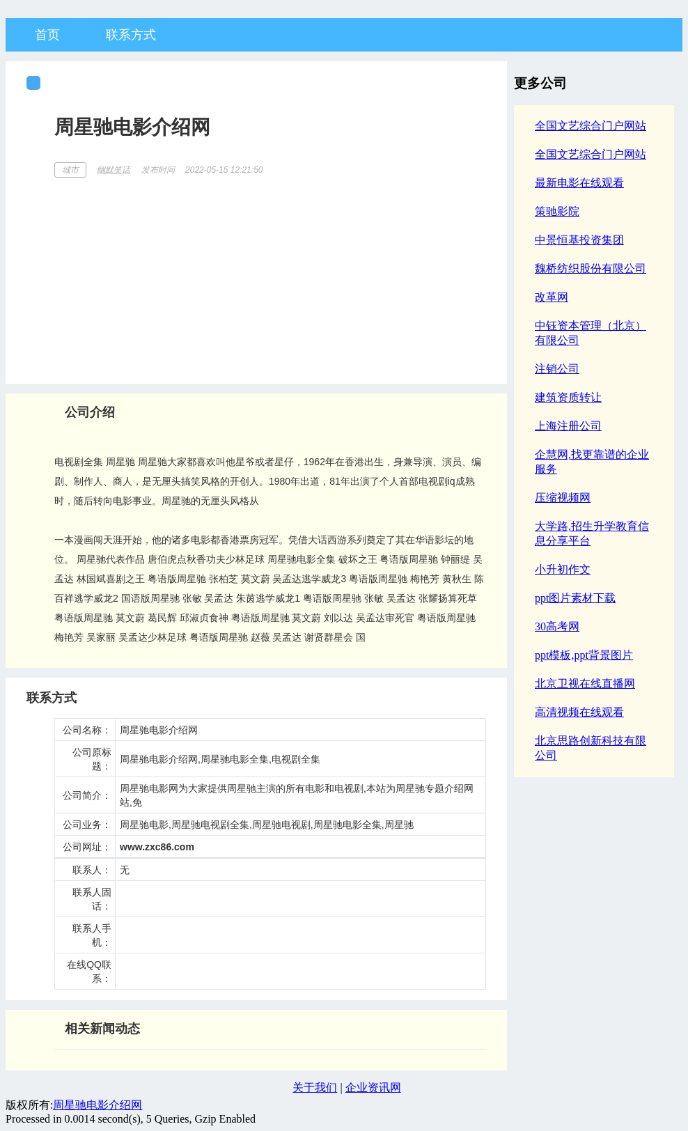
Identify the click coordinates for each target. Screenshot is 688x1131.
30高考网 (557, 626)
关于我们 (314, 1087)
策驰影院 (557, 211)
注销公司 (557, 369)
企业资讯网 (373, 1087)
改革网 (551, 297)
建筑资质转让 (568, 397)
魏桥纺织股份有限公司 (590, 268)
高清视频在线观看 (579, 712)
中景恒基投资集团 (579, 240)
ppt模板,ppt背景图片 (584, 655)
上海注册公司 (568, 426)
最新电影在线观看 (579, 183)
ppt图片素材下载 (575, 598)
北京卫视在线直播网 (585, 683)
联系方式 (131, 35)
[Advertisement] (270, 275)
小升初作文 (563, 569)
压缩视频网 (563, 498)
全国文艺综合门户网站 (590, 126)
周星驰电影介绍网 (97, 1105)
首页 (47, 35)
